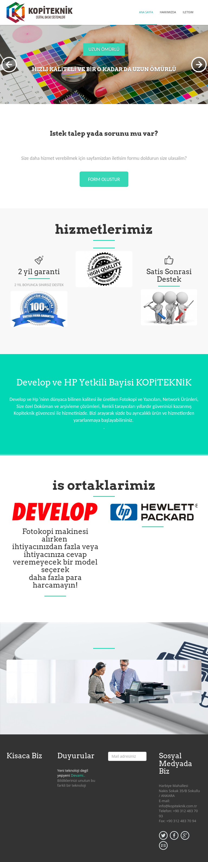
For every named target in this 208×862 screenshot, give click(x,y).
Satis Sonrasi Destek (169, 275)
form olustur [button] (104, 179)
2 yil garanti (39, 271)
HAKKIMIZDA (168, 12)
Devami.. (78, 775)
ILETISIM (188, 12)
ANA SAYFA (146, 12)
